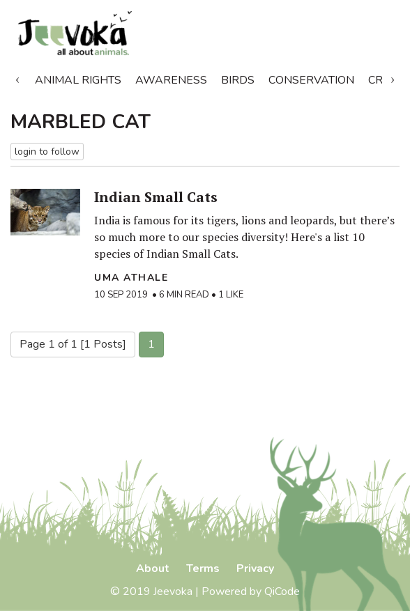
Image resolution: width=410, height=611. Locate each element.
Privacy (255, 568)
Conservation (311, 80)
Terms (203, 568)
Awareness (171, 80)
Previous (17, 77)
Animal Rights (78, 80)
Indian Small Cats (156, 196)
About (152, 568)
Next (393, 77)
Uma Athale (131, 277)
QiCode (282, 591)
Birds (238, 80)
